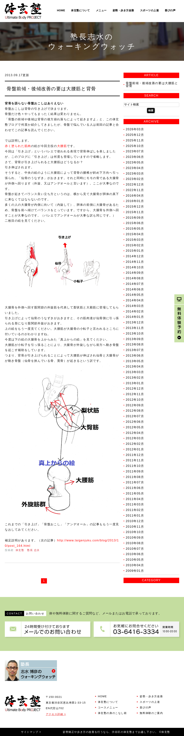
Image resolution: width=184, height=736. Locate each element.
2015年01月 (135, 250)
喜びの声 (170, 10)
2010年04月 (135, 565)
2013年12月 (135, 322)
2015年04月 (135, 234)
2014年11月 (135, 261)
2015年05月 (135, 228)
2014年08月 (135, 278)
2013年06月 (135, 355)
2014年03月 (135, 305)
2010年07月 (135, 548)
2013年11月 (135, 328)
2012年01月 (135, 449)
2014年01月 (135, 316)
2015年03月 (135, 239)
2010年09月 (135, 537)
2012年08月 (135, 410)
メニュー (101, 10)
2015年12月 (135, 206)
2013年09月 (135, 338)
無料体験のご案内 (151, 713)
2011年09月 (135, 471)
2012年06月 (135, 421)
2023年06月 (135, 156)
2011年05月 (135, 493)
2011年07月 (135, 482)
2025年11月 (135, 140)
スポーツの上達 (149, 10)
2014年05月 (135, 294)
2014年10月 (135, 267)
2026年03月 (135, 129)
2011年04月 (135, 498)
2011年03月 (135, 504)
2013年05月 (135, 361)
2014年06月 (135, 289)
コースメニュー (108, 707)
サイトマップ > (31, 732)
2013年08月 (135, 344)
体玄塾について (80, 10)
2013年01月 (135, 383)
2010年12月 (135, 521)
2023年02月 (135, 179)
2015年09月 (135, 217)
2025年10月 (135, 145)
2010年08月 (135, 543)
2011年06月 (135, 487)
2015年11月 (135, 212)
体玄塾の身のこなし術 (112, 713)
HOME (61, 10)
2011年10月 (135, 465)
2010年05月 (135, 559)
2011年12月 (135, 454)
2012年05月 (135, 427)
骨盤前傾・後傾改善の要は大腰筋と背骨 (51, 88)
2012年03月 (135, 438)
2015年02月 (135, 245)
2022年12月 (135, 184)
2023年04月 (135, 168)
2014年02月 (135, 311)
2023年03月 (135, 173)
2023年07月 (135, 151)
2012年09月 (135, 405)
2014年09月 (135, 272)
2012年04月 (135, 432)
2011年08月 (135, 476)
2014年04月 (135, 300)
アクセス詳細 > (56, 714)
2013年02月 (135, 377)
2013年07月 (135, 350)
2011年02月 (135, 510)
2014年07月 (135, 283)
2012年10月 (135, 399)
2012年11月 (135, 394)
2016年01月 (135, 201)
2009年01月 (135, 570)
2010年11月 (135, 526)
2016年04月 (135, 195)
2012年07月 (135, 416)
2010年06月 (135, 554)
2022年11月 (135, 190)
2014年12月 (135, 256)
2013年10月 (135, 333)
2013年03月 (135, 372)
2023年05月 (135, 162)
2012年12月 (135, 388)
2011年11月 (135, 460)
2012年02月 (135, 443)
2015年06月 (135, 223)
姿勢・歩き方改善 (123, 10)
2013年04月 (135, 366)
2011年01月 (135, 515)
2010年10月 (135, 532)
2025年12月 (135, 134)
